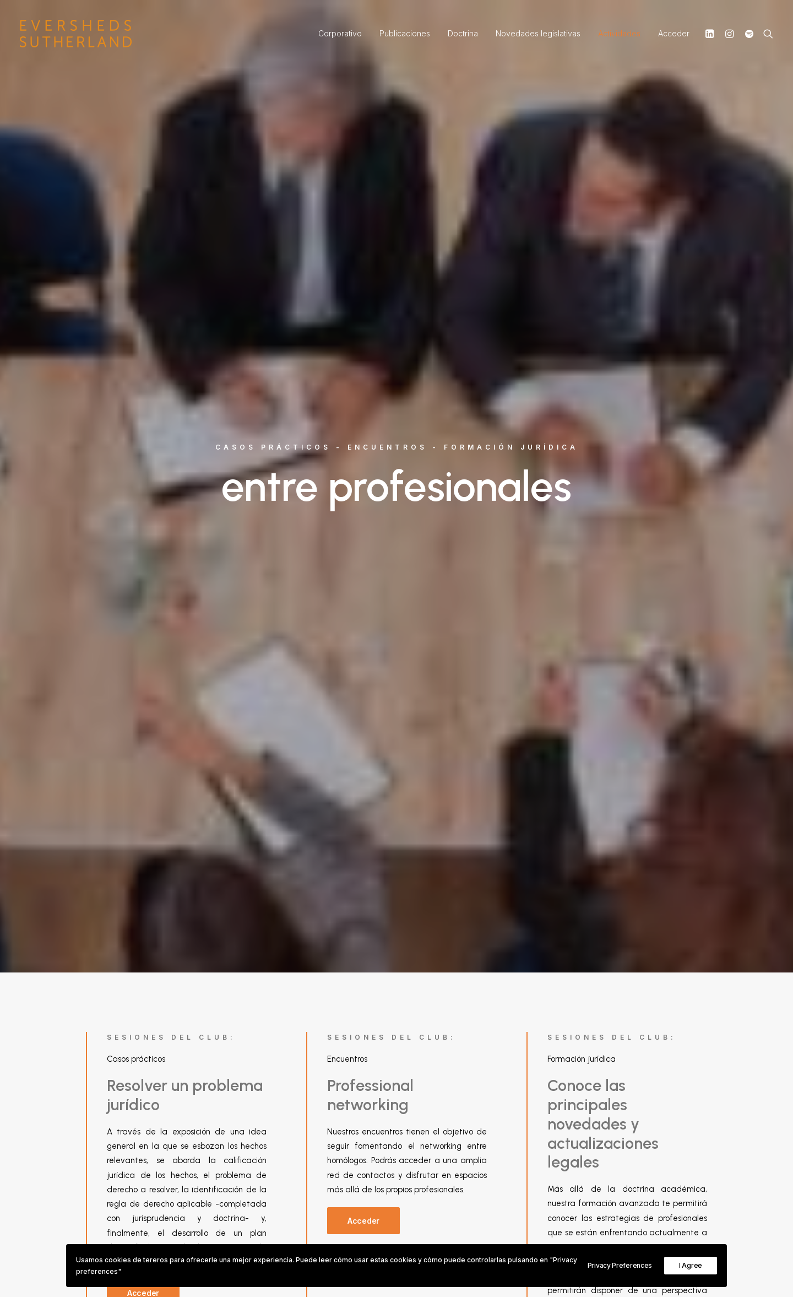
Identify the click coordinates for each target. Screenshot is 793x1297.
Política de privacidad (624, 1106)
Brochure (495, 1106)
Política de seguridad (623, 1121)
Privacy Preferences (620, 1265)
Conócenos (438, 1106)
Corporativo (340, 33)
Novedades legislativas (538, 33)
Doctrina (463, 33)
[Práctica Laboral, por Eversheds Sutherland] (76, 33)
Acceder (673, 33)
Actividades (619, 33)
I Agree (690, 1265)
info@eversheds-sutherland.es (476, 1121)
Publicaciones (404, 33)
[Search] (765, 33)
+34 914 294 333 (448, 1135)
